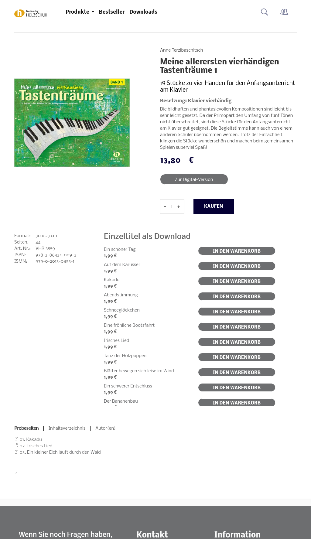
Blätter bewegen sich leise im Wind (139, 371)
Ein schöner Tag (120, 249)
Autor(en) (105, 428)
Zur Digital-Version (194, 179)
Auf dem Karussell (122, 264)
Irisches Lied (116, 340)
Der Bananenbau (121, 401)
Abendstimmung (121, 295)
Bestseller (112, 12)
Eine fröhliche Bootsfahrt (129, 325)
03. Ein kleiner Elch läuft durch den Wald (60, 452)
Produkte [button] (78, 12)
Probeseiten (26, 428)
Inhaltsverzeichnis (67, 428)
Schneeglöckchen (122, 310)
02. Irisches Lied (36, 446)
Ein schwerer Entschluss (128, 386)
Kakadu (111, 280)
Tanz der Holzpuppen (125, 355)
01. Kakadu (31, 439)
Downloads (143, 12)
